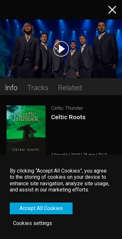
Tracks (37, 87)
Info (11, 87)
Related (70, 87)
